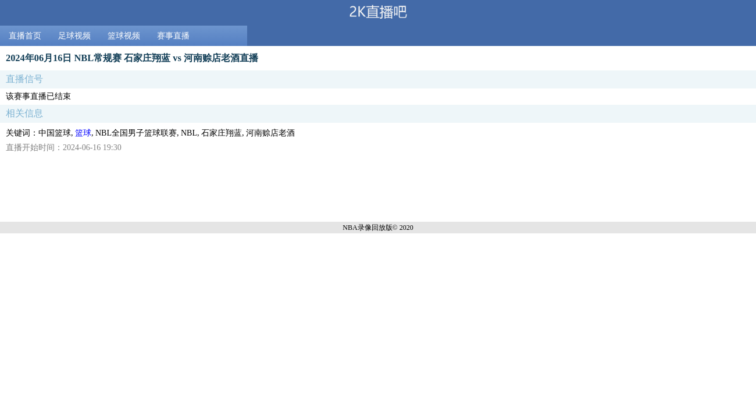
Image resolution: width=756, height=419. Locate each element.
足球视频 (74, 35)
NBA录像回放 (364, 227)
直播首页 (25, 35)
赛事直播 (173, 35)
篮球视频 (124, 35)
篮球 (83, 133)
